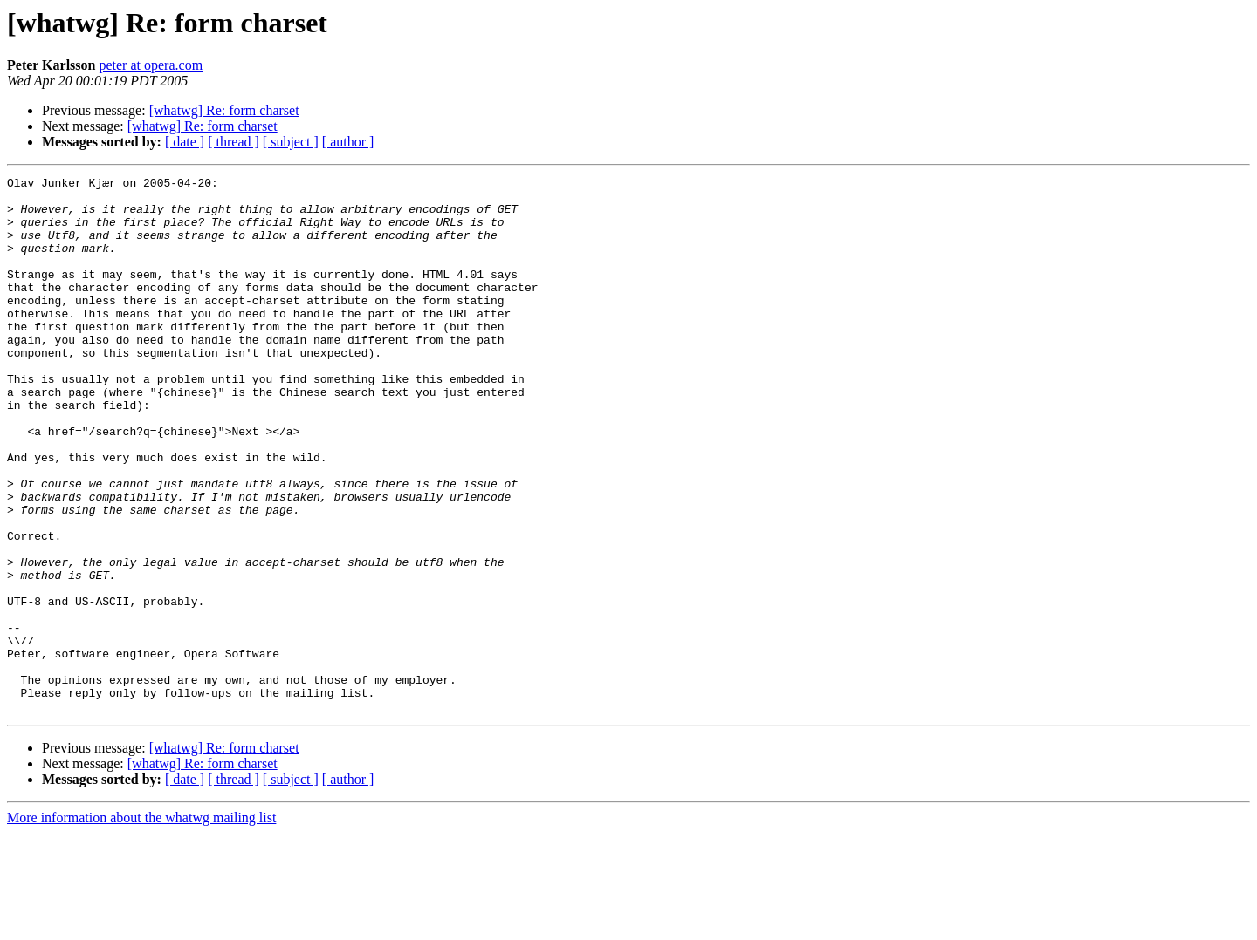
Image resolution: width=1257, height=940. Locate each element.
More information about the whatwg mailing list (141, 924)
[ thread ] (233, 141)
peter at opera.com (151, 65)
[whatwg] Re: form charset (224, 110)
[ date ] (184, 141)
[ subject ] (291, 141)
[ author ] (348, 141)
